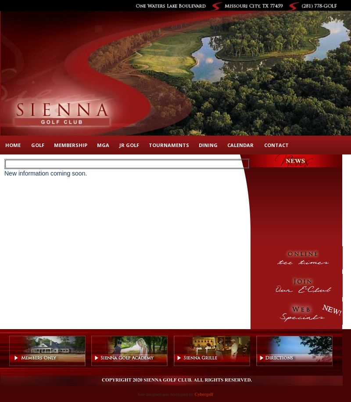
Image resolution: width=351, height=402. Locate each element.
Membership (70, 145)
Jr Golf (129, 145)
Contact (276, 145)
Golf (37, 145)
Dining (208, 145)
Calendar (240, 145)
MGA (103, 145)
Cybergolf (203, 394)
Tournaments (169, 145)
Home (13, 145)
